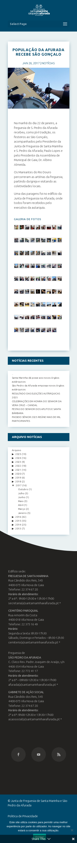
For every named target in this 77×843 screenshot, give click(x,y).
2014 (18, 524)
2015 (18, 520)
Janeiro (22, 513)
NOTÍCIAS (48, 63)
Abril (20, 505)
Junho (21, 497)
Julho (21, 493)
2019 (18, 477)
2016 (18, 516)
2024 (18, 458)
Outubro (23, 489)
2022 (18, 465)
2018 (18, 481)
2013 (18, 528)
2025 (18, 454)
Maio (21, 501)
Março (21, 509)
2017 (19, 485)
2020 (18, 473)
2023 (18, 461)
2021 (18, 469)
